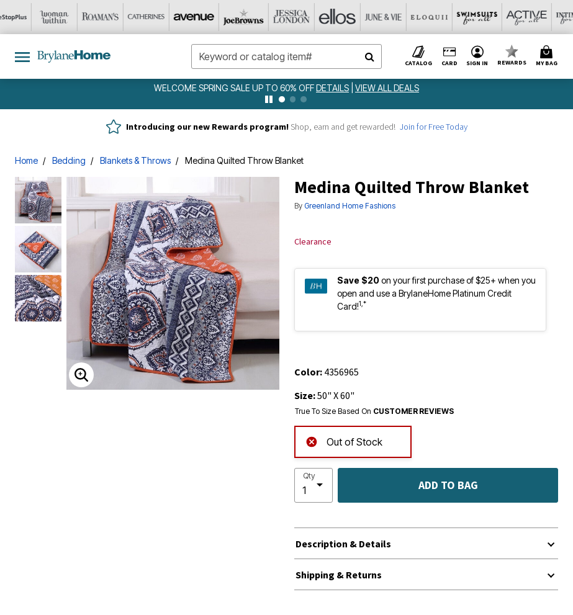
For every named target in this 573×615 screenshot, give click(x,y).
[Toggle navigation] (22, 56)
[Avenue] (126, 17)
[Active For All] (448, 17)
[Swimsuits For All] (402, 17)
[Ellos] (264, 17)
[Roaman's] (34, 17)
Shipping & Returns (339, 574)
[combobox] (286, 56)
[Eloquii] (356, 17)
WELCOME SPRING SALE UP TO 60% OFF (235, 88)
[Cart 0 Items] (548, 56)
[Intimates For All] (494, 17)
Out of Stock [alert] (343, 441)
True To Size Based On (374, 411)
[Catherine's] (80, 17)
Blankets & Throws (135, 160)
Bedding (69, 160)
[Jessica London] (218, 17)
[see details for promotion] (333, 88)
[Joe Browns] (172, 17)
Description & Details (343, 543)
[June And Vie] (310, 17)
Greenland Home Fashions (349, 205)
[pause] (269, 99)
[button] (477, 56)
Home (26, 160)
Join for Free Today (433, 126)
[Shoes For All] (539, 17)
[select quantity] (313, 485)
